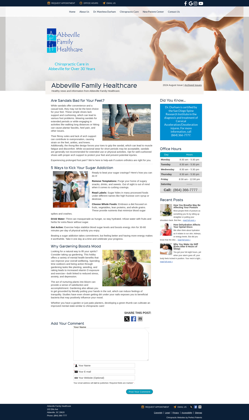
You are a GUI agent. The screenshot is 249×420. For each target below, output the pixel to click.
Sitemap (198, 413)
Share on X (127, 318)
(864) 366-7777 (185, 190)
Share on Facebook (134, 318)
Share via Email (140, 318)
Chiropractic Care (129, 11)
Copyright (158, 413)
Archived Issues (193, 85)
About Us (84, 11)
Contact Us (174, 11)
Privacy (175, 413)
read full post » (189, 220)
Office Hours (88, 3)
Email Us (109, 3)
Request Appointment (61, 3)
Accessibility (187, 413)
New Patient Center (153, 11)
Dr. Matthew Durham (104, 11)
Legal (167, 413)
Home (72, 11)
